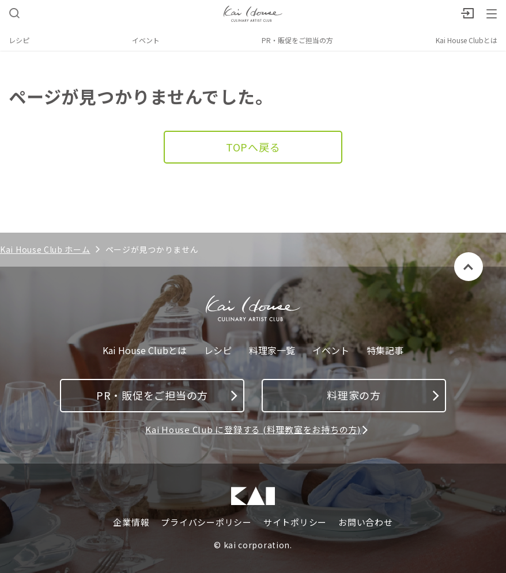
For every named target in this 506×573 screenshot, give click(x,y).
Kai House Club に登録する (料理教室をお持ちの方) (253, 429)
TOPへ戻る (253, 146)
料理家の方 (383, 395)
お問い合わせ (365, 522)
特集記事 (385, 350)
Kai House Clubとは (466, 40)
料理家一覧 (272, 350)
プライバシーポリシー (206, 522)
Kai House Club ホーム (45, 249)
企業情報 (131, 522)
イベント (146, 40)
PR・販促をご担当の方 (297, 40)
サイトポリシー (295, 522)
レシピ (19, 40)
